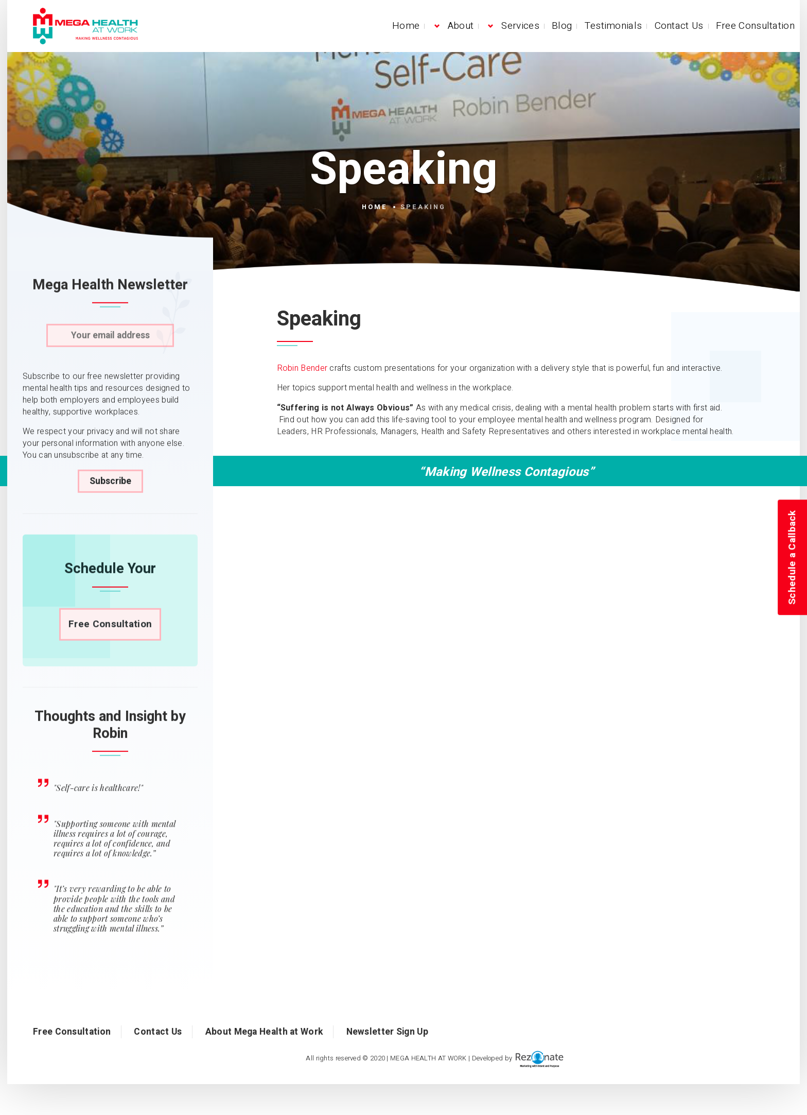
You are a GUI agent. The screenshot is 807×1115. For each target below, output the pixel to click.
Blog (562, 26)
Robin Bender (302, 368)
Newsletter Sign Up (387, 1031)
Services (520, 26)
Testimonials (613, 26)
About (461, 26)
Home (405, 26)
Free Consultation (755, 26)
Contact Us (679, 26)
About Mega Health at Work (264, 1031)
